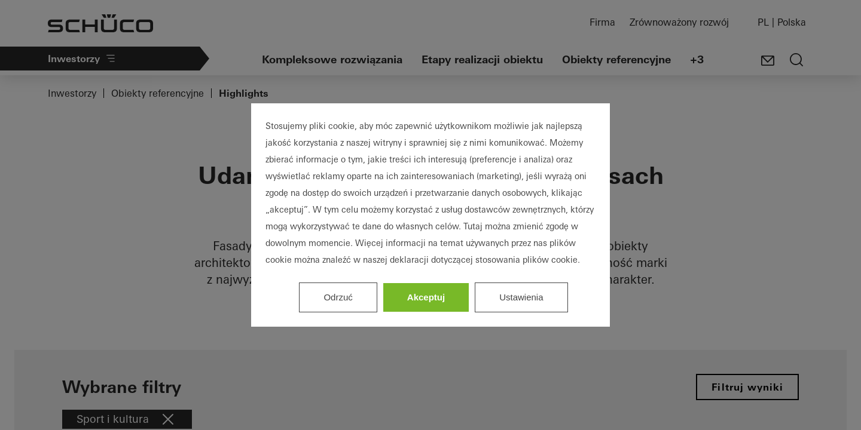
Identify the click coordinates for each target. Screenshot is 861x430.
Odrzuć (337, 297)
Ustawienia (521, 297)
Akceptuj (426, 297)
